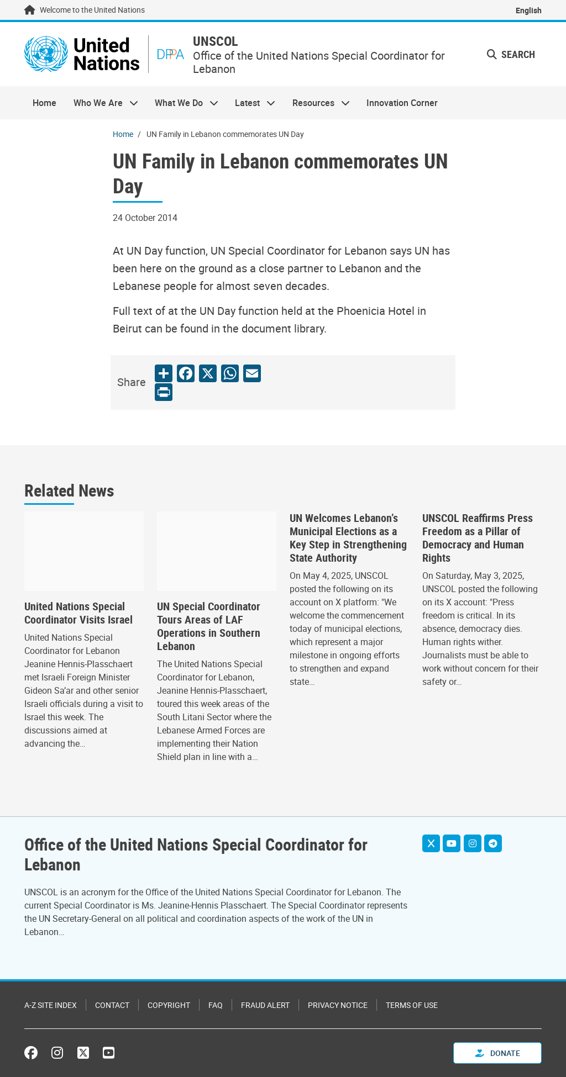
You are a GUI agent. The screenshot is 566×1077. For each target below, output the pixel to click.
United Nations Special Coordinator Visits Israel (78, 613)
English (529, 10)
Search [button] (511, 54)
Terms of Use (412, 1005)
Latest (251, 103)
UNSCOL (215, 41)
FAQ (215, 1005)
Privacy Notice (338, 1005)
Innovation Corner (402, 103)
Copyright (169, 1005)
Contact (112, 1005)
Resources (317, 103)
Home (44, 103)
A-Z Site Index (50, 1005)
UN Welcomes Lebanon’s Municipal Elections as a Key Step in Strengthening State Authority (348, 537)
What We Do (182, 103)
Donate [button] (497, 1053)
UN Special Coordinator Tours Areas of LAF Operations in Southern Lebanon (208, 626)
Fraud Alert (265, 1005)
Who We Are (101, 103)
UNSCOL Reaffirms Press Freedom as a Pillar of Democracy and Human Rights (477, 537)
